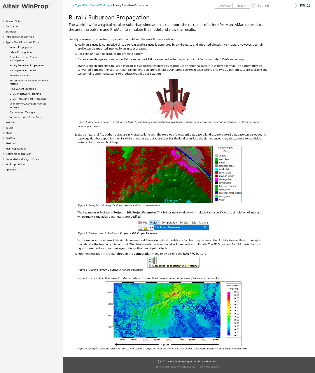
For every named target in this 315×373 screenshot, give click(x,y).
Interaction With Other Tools (25, 117)
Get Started (12, 26)
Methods (11, 143)
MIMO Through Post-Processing (27, 98)
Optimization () (19, 153)
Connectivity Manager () (23, 159)
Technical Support (208, 366)
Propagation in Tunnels (22, 70)
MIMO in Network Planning (25, 93)
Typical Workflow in (22, 42)
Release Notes (13, 21)
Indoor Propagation (21, 47)
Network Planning (19, 75)
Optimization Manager (22, 112)
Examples (11, 31)
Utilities (15, 164)
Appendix (11, 169)
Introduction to (20, 36)
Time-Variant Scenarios (22, 88)
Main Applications (16, 148)
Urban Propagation (20, 52)
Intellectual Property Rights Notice (176, 366)
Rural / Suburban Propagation (26, 65)
